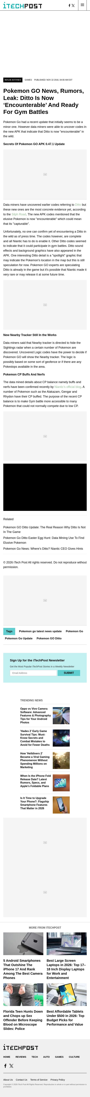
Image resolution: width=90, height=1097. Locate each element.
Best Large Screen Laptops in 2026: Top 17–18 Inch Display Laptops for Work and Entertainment (66, 969)
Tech (34, 1057)
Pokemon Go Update (18, 638)
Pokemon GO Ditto (49, 638)
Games (28, 80)
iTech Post (20, 562)
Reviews (20, 1057)
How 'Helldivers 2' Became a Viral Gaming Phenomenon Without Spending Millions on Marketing (35, 760)
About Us (8, 1079)
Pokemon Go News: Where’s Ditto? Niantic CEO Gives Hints (43, 548)
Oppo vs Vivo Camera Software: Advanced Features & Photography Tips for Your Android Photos (35, 715)
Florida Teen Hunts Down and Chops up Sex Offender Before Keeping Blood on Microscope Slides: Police (23, 1020)
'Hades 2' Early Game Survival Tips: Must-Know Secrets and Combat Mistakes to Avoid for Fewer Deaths (35, 738)
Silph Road (19, 214)
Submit (69, 672)
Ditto (78, 204)
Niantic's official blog (67, 387)
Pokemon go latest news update (40, 631)
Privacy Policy (57, 1079)
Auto (46, 1057)
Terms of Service (38, 1079)
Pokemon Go (74, 631)
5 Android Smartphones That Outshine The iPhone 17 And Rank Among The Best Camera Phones (23, 969)
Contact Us (21, 1079)
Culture (74, 1057)
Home (6, 1057)
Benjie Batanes (13, 80)
